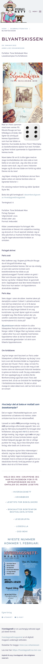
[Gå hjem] (13, 11)
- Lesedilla (21, 526)
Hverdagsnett (22, 492)
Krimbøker (22, 497)
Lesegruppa (22, 519)
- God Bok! (21, 531)
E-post (19, 617)
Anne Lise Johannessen (29, 645)
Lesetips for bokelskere (22, 502)
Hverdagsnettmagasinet (12, 637)
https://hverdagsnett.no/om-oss (27, 650)
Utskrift (7, 617)
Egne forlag (7, 612)
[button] (30, 11)
